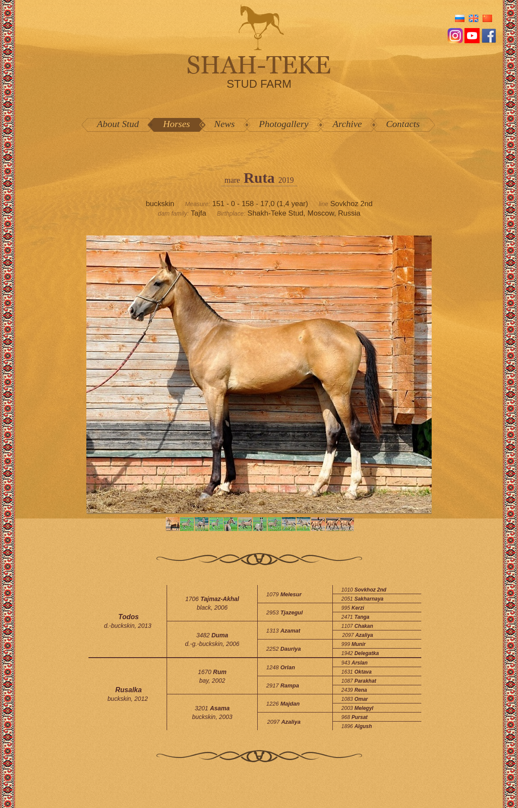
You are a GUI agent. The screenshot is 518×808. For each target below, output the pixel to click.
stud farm (259, 83)
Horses (176, 123)
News (224, 123)
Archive (347, 123)
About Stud (118, 123)
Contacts (403, 123)
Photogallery (284, 123)
